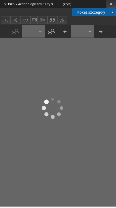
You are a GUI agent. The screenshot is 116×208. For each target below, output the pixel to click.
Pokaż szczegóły (95, 12)
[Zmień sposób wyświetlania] (34, 20)
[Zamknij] (111, 4)
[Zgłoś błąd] (62, 20)
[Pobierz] (6, 20)
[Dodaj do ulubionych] (26, 20)
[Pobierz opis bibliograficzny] (42, 20)
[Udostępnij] (15, 20)
